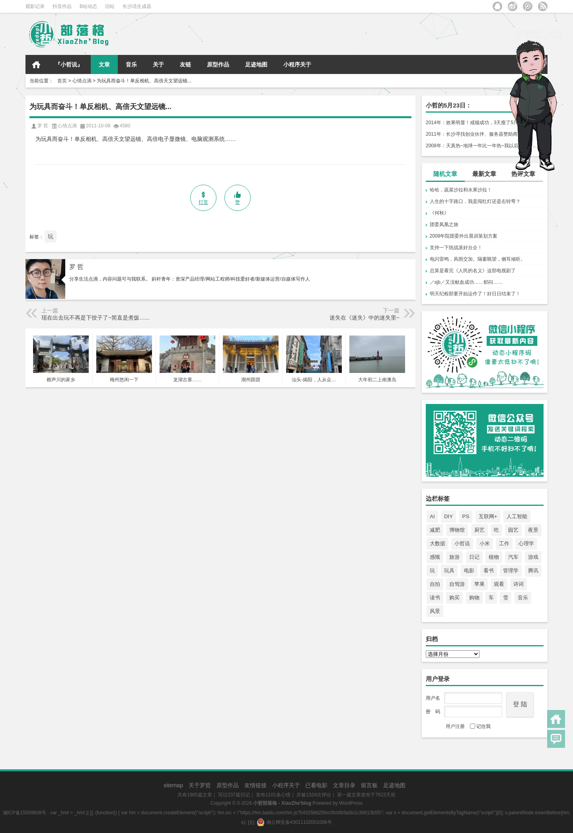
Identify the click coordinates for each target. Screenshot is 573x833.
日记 (474, 557)
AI (432, 516)
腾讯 (533, 571)
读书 (435, 598)
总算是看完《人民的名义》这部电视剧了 (473, 270)
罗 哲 (76, 266)
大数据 (437, 543)
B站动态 (88, 6)
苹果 (479, 584)
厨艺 (479, 530)
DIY (448, 516)
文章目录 (344, 785)
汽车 (513, 557)
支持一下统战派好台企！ (456, 247)
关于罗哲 (200, 785)
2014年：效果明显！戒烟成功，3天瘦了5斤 (472, 122)
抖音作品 (62, 6)
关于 (158, 64)
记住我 (480, 726)
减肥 (435, 530)
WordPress (351, 803)
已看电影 (316, 785)
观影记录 (35, 6)
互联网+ (488, 516)
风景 (435, 611)
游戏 (533, 557)
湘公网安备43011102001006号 (294, 822)
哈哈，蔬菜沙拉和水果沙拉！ (461, 190)
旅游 (454, 557)
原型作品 (218, 64)
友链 (185, 64)
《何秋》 (439, 213)
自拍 (435, 584)
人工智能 (517, 516)
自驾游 (457, 584)
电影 (469, 571)
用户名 (433, 698)
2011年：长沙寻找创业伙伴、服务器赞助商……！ (479, 134)
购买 (454, 598)
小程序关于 (297, 64)
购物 (474, 598)
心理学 (526, 543)
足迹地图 (256, 64)
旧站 (110, 6)
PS (466, 516)
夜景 (533, 530)
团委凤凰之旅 (444, 224)
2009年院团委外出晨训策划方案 (464, 236)
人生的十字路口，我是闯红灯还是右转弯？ (475, 201)
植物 (494, 557)
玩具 (449, 571)
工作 (504, 543)
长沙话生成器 (137, 6)
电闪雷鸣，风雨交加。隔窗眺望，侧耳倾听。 (477, 259)
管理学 (510, 571)
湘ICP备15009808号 (24, 812)
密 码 (433, 711)
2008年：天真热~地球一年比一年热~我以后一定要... (481, 145)
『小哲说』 (69, 64)
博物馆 (457, 530)
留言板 (369, 785)
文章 (104, 64)
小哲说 (462, 543)
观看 (499, 584)
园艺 (513, 530)
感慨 (435, 557)
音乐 (131, 64)
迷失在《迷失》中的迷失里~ (364, 317)
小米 (484, 543)
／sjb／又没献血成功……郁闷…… (466, 282)
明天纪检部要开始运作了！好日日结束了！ (475, 294)
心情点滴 (82, 81)
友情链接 (255, 785)
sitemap (173, 785)
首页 (36, 64)
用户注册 (455, 726)
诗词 (518, 584)
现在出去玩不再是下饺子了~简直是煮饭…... (95, 317)
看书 (488, 571)
